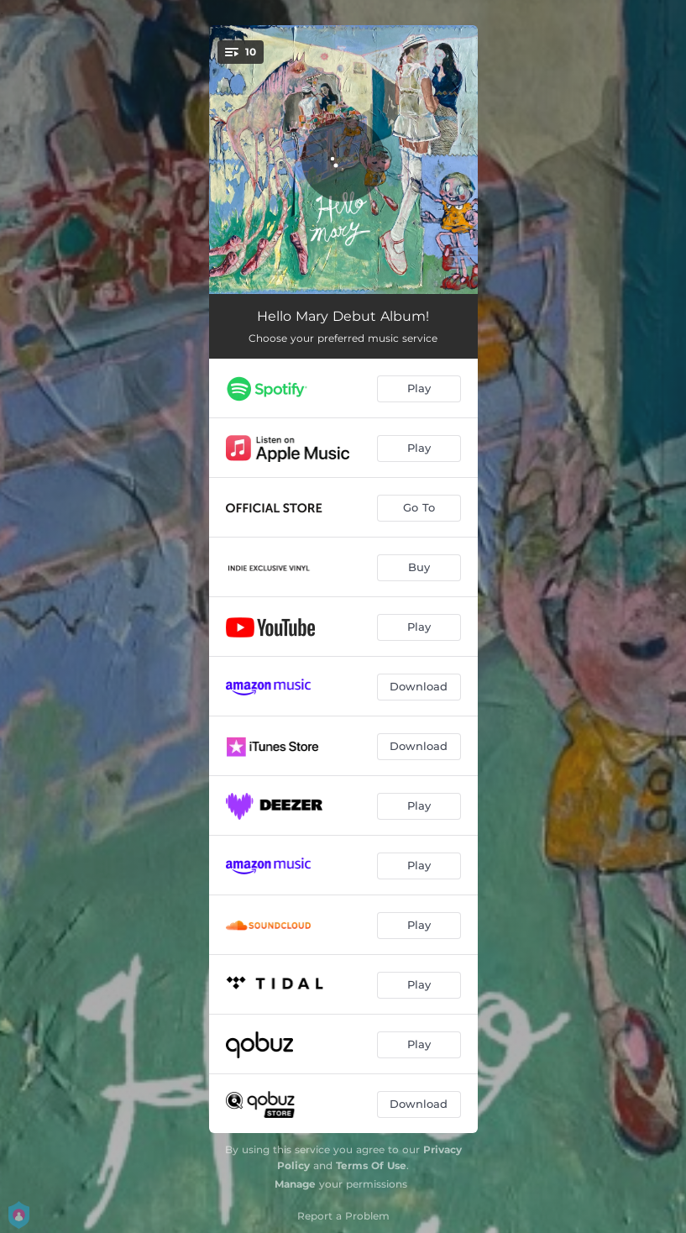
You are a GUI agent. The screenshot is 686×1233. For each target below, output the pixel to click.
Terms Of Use (371, 1165)
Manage (295, 1184)
